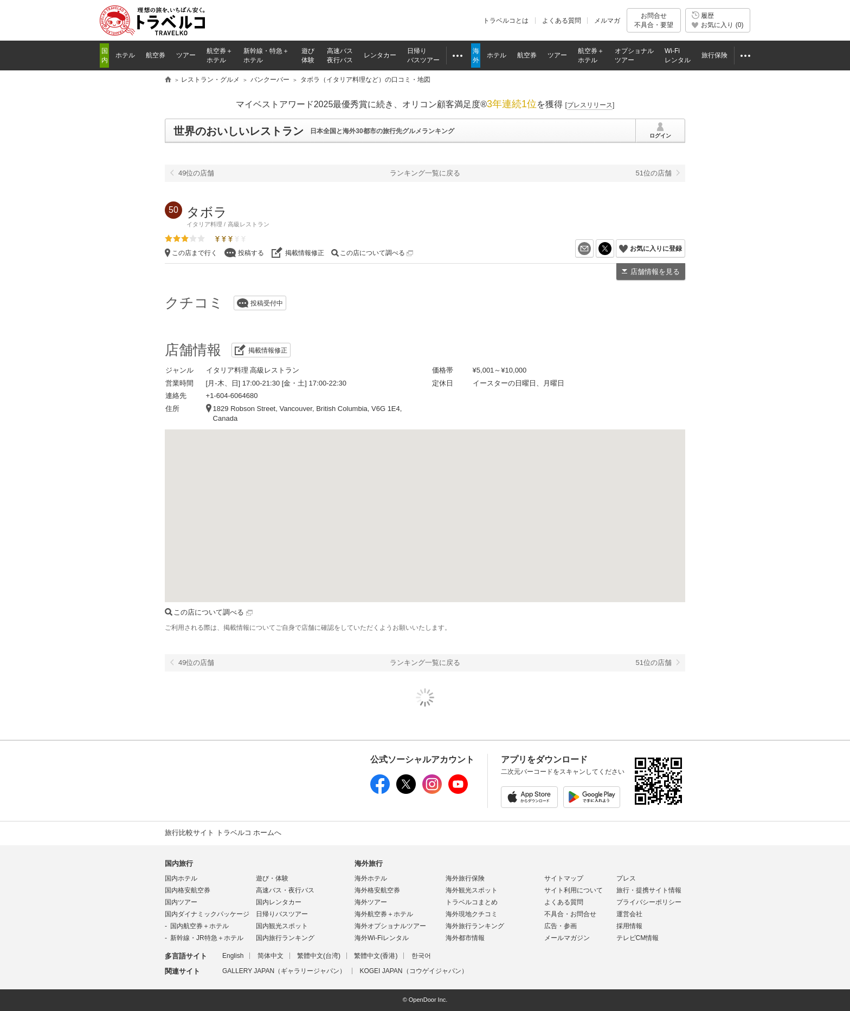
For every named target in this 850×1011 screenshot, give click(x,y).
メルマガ (607, 20)
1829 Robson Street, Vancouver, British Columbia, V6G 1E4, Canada (307, 413)
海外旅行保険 (465, 878)
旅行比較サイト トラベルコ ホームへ (223, 833)
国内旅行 (179, 863)
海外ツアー (371, 902)
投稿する (251, 253)
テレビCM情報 (637, 938)
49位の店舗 (196, 173)
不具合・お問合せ (570, 914)
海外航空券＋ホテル (384, 914)
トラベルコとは (506, 20)
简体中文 (270, 956)
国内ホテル (181, 878)
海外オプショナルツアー (390, 926)
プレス (626, 878)
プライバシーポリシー (648, 902)
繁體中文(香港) (375, 956)
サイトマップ (563, 878)
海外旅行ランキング (475, 926)
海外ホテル (371, 878)
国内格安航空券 (187, 890)
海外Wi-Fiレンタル (382, 938)
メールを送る (593, 248)
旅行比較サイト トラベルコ (168, 80)
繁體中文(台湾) (318, 956)
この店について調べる (376, 253)
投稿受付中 (266, 303)
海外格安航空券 (377, 890)
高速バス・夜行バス (285, 890)
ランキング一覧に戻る (425, 173)
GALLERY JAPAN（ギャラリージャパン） (284, 971)
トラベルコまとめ (472, 902)
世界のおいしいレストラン (238, 131)
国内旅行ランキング (285, 938)
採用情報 (629, 926)
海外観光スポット (472, 890)
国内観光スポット (282, 926)
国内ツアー (181, 902)
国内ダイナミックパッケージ (207, 914)
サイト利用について (573, 890)
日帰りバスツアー (282, 914)
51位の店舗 (654, 173)
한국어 (421, 956)
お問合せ (653, 20)
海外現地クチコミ (472, 914)
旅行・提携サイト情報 (648, 890)
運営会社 (629, 914)
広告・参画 (560, 926)
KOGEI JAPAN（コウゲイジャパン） (413, 971)
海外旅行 (369, 863)
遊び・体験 (272, 878)
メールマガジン (567, 938)
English (232, 956)
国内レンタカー (278, 902)
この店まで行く (194, 253)
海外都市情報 (465, 938)
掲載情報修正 (304, 253)
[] (590, 105)
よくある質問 (561, 20)
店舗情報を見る (655, 272)
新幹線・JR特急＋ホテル (206, 938)
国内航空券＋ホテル (199, 926)
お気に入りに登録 (656, 248)
